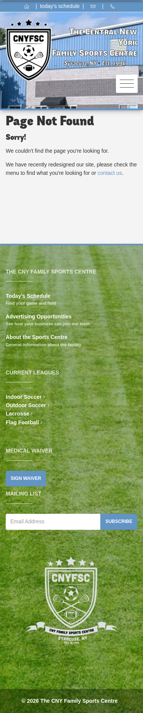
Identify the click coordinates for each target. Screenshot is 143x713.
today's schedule (60, 6)
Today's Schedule (28, 296)
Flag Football (22, 422)
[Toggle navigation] (127, 84)
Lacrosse (17, 414)
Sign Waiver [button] (26, 478)
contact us (110, 173)
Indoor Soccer (24, 397)
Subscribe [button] (118, 521)
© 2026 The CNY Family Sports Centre (69, 701)
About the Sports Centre (36, 337)
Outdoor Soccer (26, 405)
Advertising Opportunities (39, 316)
